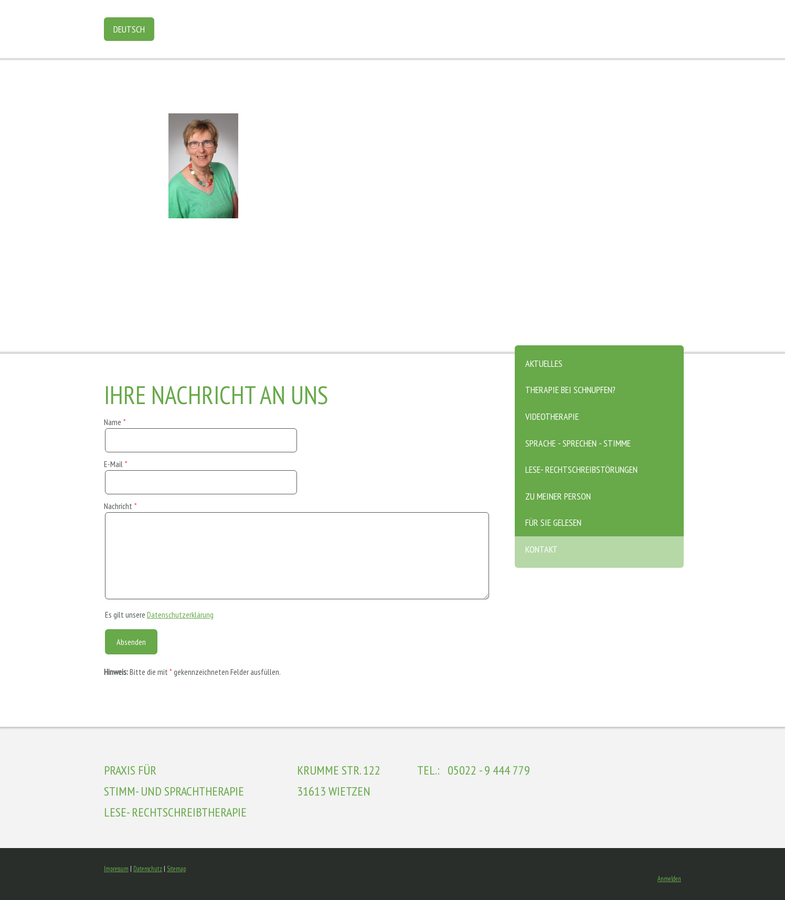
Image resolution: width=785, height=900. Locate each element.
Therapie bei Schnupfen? (570, 390)
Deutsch (129, 29)
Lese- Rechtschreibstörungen (581, 469)
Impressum (116, 868)
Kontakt (541, 549)
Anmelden (669, 878)
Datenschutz (147, 868)
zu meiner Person (558, 496)
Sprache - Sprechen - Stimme (578, 443)
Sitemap (176, 868)
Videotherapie (552, 416)
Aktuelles (544, 363)
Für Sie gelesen (553, 522)
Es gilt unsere (159, 614)
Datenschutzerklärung (180, 614)
